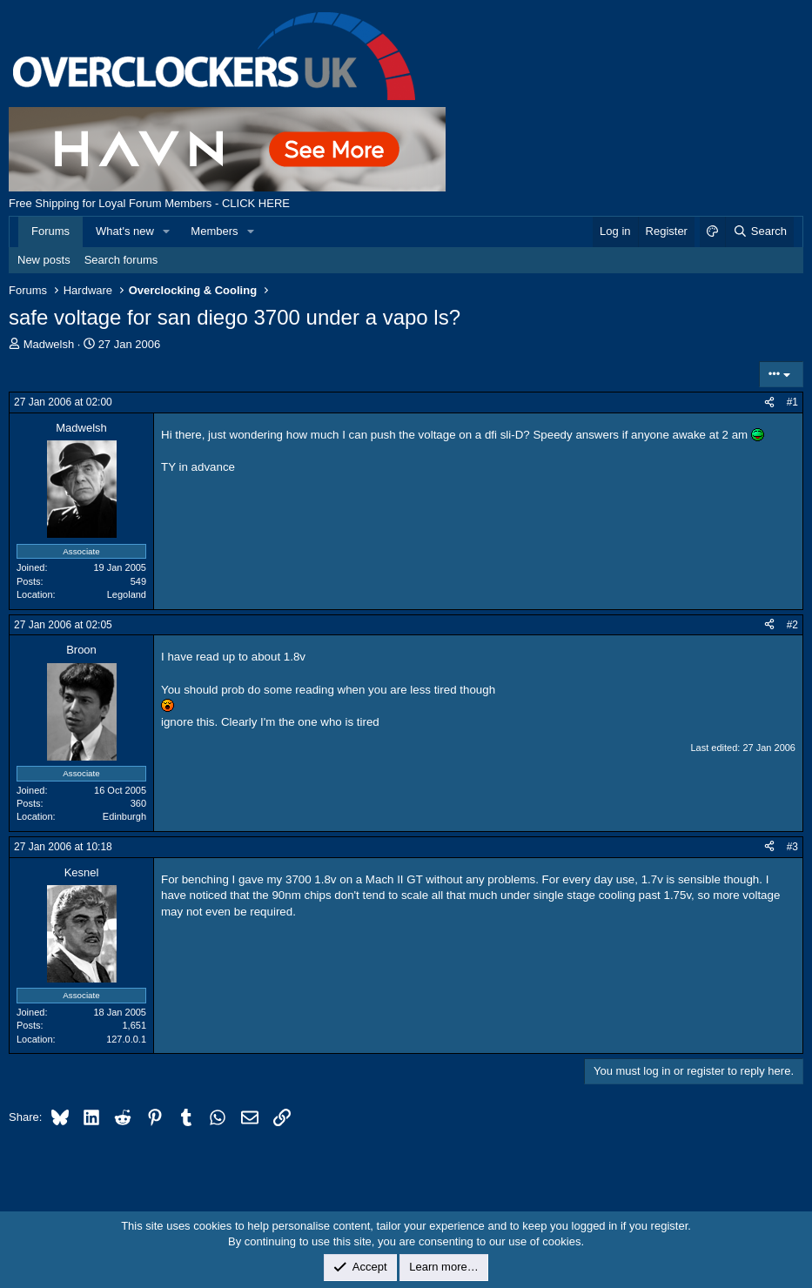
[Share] (769, 402)
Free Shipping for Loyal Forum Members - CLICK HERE (149, 203)
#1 (792, 402)
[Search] (759, 231)
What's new (125, 231)
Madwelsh (49, 344)
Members (214, 231)
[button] (167, 231)
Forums (50, 231)
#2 (792, 625)
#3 (792, 847)
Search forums (121, 259)
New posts (43, 259)
